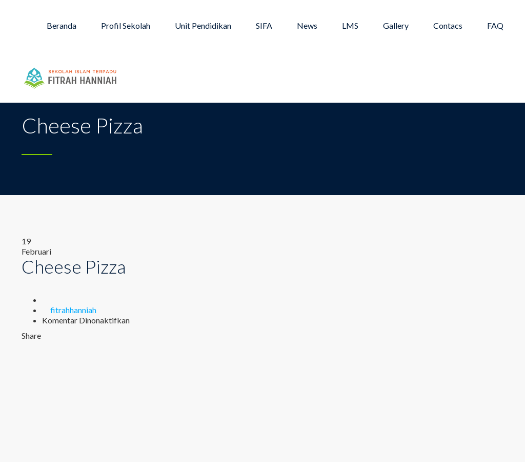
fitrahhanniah (73, 310)
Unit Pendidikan (203, 25)
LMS (350, 25)
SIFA (264, 25)
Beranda (61, 25)
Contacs (447, 25)
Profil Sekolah (125, 25)
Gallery (396, 25)
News (307, 25)
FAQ (495, 25)
